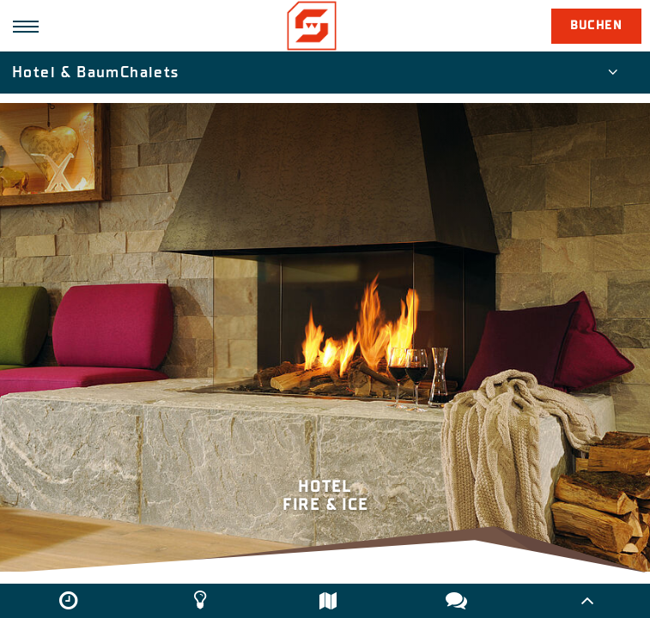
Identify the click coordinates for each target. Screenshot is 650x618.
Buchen (596, 25)
